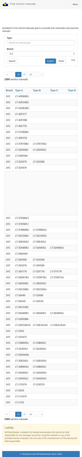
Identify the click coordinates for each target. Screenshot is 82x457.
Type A (19, 90)
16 (18, 74)
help (73, 60)
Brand (9, 90)
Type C (54, 90)
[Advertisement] (41, 19)
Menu (76, 5)
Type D (72, 90)
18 (30, 74)
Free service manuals (19, 4)
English (50, 61)
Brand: (10, 49)
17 (24, 74)
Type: (9, 38)
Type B (37, 90)
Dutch (61, 61)
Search (12, 61)
